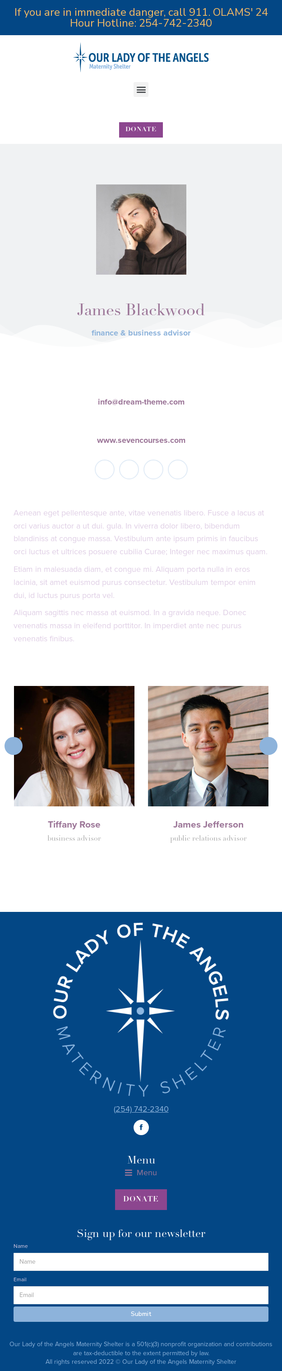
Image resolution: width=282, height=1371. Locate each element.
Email (20, 1279)
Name (21, 1246)
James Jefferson (208, 824)
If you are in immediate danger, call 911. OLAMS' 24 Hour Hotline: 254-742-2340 (141, 17)
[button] (141, 89)
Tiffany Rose (74, 824)
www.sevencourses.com (141, 440)
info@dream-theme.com (141, 402)
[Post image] (74, 746)
